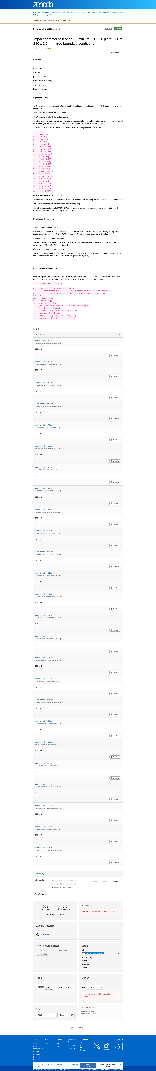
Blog (46, 1043)
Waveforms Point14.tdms (44, 615)
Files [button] (78, 335)
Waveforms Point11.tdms (44, 552)
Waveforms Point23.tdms (44, 805)
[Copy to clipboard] (118, 953)
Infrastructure (38, 1049)
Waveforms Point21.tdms (44, 763)
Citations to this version (61, 887)
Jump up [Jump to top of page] (76, 1028)
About (35, 1043)
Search (115, 882)
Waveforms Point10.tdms (44, 531)
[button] (55, 988)
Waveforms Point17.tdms (44, 679)
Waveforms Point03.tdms (44, 383)
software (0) (57, 884)
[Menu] (121, 4)
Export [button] (62, 1015)
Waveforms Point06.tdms (44, 446)
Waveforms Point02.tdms (44, 362)
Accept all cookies (87, 1065)
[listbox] (95, 987)
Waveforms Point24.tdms (44, 827)
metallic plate (42, 954)
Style (83, 987)
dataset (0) (71, 881)
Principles (37, 1052)
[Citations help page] (43, 874)
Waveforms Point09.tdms (44, 510)
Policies (36, 1046)
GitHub (82, 1044)
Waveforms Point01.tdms (44, 340)
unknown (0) (71, 884)
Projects (36, 1054)
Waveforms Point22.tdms (44, 784)
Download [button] (115, 355)
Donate (82, 1049)
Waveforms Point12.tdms (44, 573)
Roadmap (37, 1057)
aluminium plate (61, 951)
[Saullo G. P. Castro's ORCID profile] (50, 49)
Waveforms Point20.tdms (44, 742)
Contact (36, 1060)
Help (58, 1043)
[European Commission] (117, 1050)
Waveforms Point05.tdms (44, 425)
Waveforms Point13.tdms (44, 594)
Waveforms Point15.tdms (44, 636)
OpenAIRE (45, 934)
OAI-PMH (72, 1048)
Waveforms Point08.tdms (44, 488)
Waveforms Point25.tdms (44, 848)
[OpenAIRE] (106, 1050)
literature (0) (57, 881)
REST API (72, 1046)
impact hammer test (44, 951)
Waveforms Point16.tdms (44, 657)
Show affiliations (116, 52)
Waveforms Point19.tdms (44, 721)
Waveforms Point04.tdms (44, 404)
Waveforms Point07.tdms (44, 467)
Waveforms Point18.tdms (44, 700)
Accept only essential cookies (107, 1065)
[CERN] (97, 1050)
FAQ (58, 1046)
